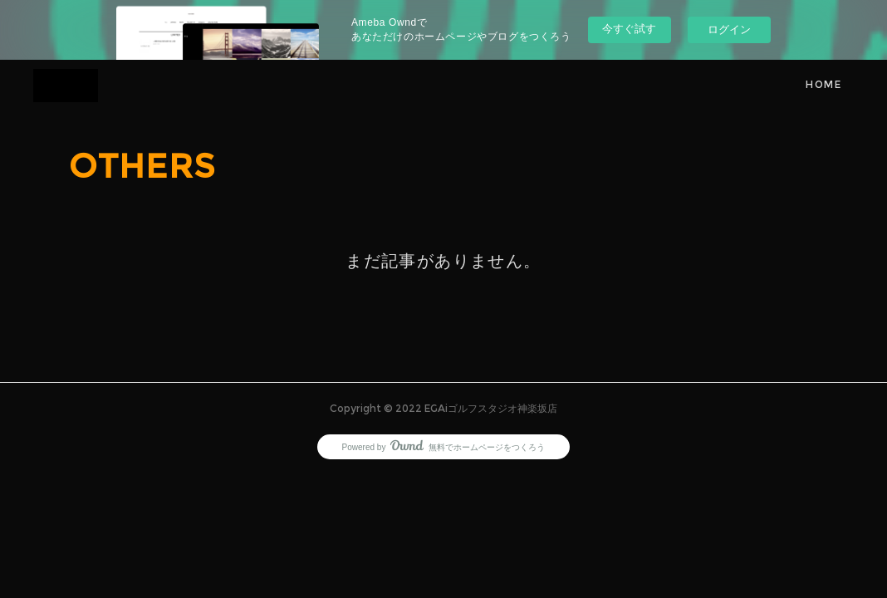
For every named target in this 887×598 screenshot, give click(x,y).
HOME (823, 84)
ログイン (729, 29)
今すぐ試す (629, 28)
